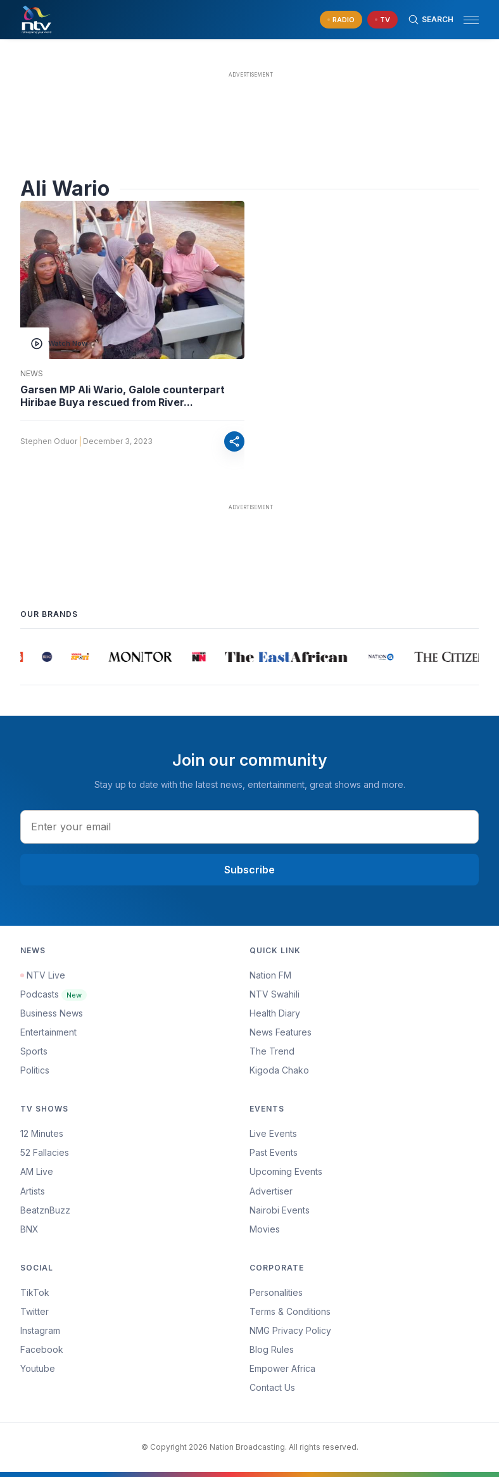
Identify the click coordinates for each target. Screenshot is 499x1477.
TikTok (34, 1292)
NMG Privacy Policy (290, 1330)
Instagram (40, 1330)
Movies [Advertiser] (265, 1229)
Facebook (41, 1349)
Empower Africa (282, 1368)
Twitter (34, 1311)
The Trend (272, 1051)
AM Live (36, 1171)
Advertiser (271, 1191)
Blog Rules (272, 1349)
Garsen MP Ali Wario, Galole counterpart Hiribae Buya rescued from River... (122, 396)
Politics (34, 1070)
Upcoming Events (286, 1171)
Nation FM (270, 975)
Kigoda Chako (279, 1070)
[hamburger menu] (471, 20)
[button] (466, 20)
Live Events (273, 1133)
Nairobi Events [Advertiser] (280, 1210)
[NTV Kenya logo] (36, 19)
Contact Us (272, 1387)
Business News (51, 1013)
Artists (32, 1191)
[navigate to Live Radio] (341, 20)
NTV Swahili (275, 994)
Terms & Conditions (290, 1311)
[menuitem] (364, 1210)
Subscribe (249, 869)
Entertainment (48, 1032)
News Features (281, 1032)
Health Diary (275, 1013)
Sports (33, 1051)
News (31, 373)
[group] (26, 657)
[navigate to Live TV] (382, 20)
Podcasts (53, 994)
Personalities (276, 1292)
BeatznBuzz (45, 1210)
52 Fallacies (44, 1152)
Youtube (37, 1368)
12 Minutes (41, 1133)
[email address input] (249, 826)
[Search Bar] (430, 19)
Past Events (274, 1152)
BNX (29, 1229)
